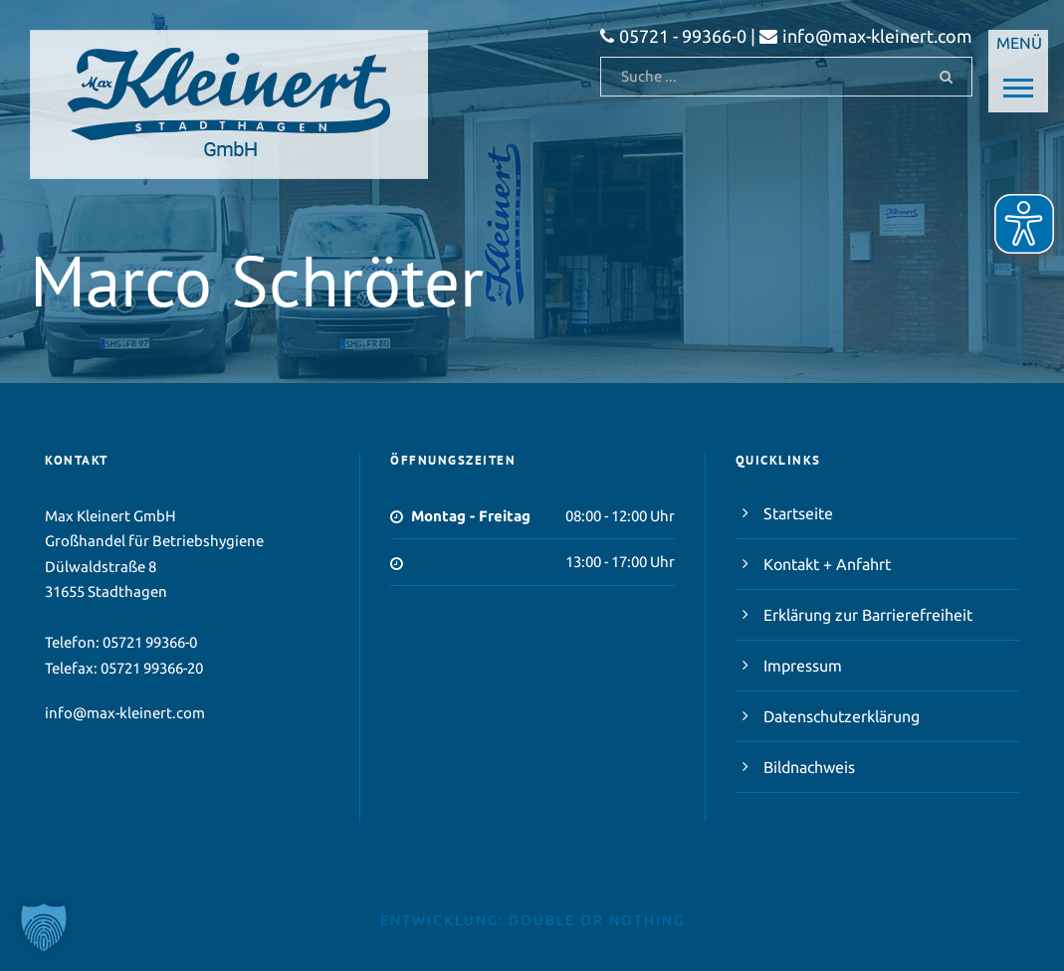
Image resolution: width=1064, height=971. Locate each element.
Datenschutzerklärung (841, 716)
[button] (44, 927)
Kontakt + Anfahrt (827, 564)
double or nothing (597, 920)
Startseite (798, 513)
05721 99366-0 (150, 642)
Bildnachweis (809, 767)
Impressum (802, 666)
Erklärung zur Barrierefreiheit (867, 615)
